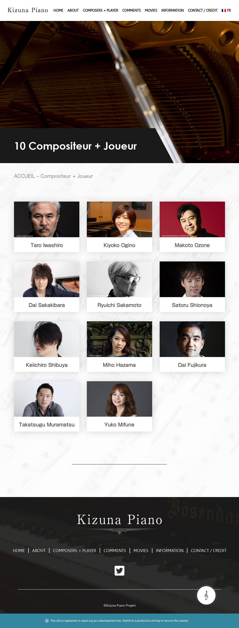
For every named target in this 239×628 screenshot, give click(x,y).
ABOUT (73, 10)
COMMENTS (131, 10)
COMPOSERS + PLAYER (100, 10)
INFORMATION (172, 10)
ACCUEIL (24, 176)
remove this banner (176, 620)
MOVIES (151, 10)
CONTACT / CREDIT (203, 10)
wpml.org (87, 620)
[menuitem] (226, 10)
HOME (58, 10)
